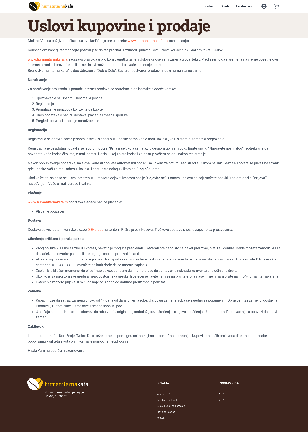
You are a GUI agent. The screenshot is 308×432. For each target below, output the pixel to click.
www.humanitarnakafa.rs (148, 41)
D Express (95, 229)
